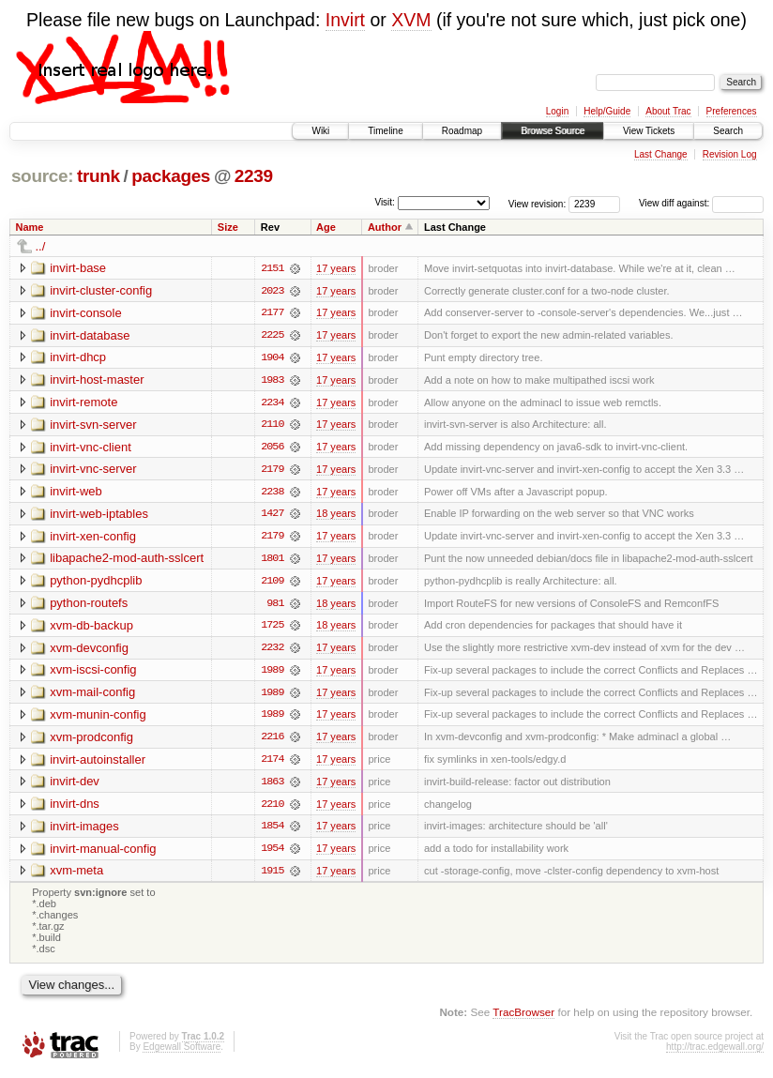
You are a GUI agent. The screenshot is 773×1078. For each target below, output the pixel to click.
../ (41, 246)
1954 (272, 853)
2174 (272, 763)
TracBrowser (523, 1017)
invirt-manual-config (103, 853)
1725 (272, 628)
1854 (272, 831)
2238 (272, 493)
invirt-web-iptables (99, 516)
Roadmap (462, 131)
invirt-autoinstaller (97, 763)
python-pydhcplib (96, 583)
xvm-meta (76, 876)
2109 (272, 583)
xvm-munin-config (98, 718)
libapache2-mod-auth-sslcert (127, 561)
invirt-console (86, 313)
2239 (254, 176)
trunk (98, 176)
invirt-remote (83, 403)
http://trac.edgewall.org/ (715, 1053)
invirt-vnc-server (93, 470)
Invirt (345, 19)
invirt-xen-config (93, 538)
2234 (272, 403)
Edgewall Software (181, 1053)
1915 (272, 876)
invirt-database (89, 335)
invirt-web (76, 493)
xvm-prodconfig (91, 741)
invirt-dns (74, 808)
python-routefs (89, 606)
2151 (272, 268)
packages (170, 176)
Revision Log (730, 154)
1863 (272, 786)
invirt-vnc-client (90, 448)
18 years (336, 516)
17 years (336, 268)
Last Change (661, 154)
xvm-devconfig (89, 651)
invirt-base (78, 268)
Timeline (385, 131)
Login (557, 111)
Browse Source (552, 131)
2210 (272, 808)
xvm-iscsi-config (93, 673)
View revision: (537, 203)
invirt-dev (74, 786)
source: (42, 176)
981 (274, 606)
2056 (272, 448)
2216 (272, 741)
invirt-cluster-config (101, 290)
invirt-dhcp (78, 358)
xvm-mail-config (92, 696)
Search (728, 131)
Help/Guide (607, 111)
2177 (272, 313)
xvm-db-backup (91, 628)
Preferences (731, 111)
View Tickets (648, 131)
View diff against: (701, 203)
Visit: (384, 202)
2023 (272, 290)
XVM (411, 19)
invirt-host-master (97, 380)
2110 (272, 425)
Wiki (320, 131)
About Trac (667, 111)
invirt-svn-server (93, 425)
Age (326, 227)
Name (30, 227)
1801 (272, 561)
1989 (272, 673)
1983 (272, 380)
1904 (272, 358)
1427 (272, 516)
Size (228, 227)
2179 (272, 470)
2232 (272, 651)
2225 (272, 335)
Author (385, 227)
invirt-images (84, 831)
